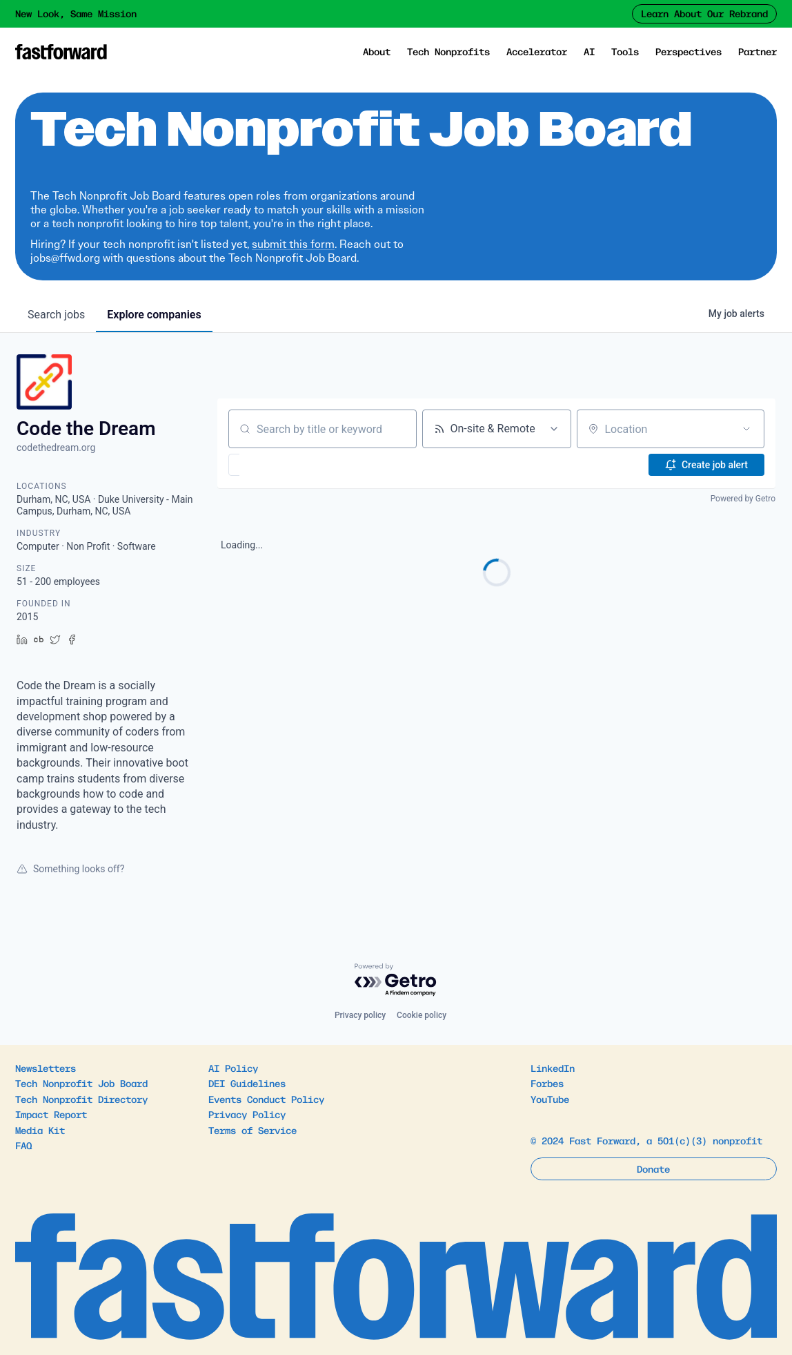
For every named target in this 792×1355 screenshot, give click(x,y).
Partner (757, 51)
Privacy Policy (247, 1114)
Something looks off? (70, 868)
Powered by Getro (743, 498)
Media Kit (40, 1130)
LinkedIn (553, 1068)
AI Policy (233, 1068)
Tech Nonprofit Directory (81, 1099)
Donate (653, 1168)
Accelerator (536, 51)
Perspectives (688, 51)
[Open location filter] (746, 429)
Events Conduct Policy (266, 1099)
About (376, 51)
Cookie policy (421, 1015)
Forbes (547, 1083)
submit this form (293, 244)
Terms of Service (252, 1130)
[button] (274, 465)
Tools (625, 51)
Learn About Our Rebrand (704, 13)
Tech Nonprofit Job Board (81, 1083)
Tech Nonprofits (448, 51)
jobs (56, 314)
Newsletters (45, 1068)
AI (589, 51)
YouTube (550, 1099)
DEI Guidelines (247, 1083)
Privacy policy (360, 1015)
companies (154, 314)
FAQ (23, 1145)
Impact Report (51, 1114)
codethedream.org (56, 447)
